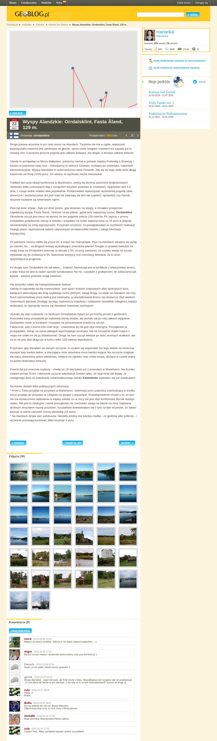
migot (28, 651)
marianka (26, 24)
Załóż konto (184, 2)
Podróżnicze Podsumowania (168, 113)
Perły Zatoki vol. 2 (161, 103)
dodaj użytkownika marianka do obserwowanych (179, 60)
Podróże (46, 2)
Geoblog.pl (12, 24)
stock (28, 638)
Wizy (59, 2)
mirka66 (29, 715)
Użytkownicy (29, 2)
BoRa (28, 703)
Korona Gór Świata (58, 24)
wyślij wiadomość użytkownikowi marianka (176, 67)
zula (27, 690)
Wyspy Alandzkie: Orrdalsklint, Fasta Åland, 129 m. (99, 24)
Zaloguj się (201, 2)
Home (13, 2)
